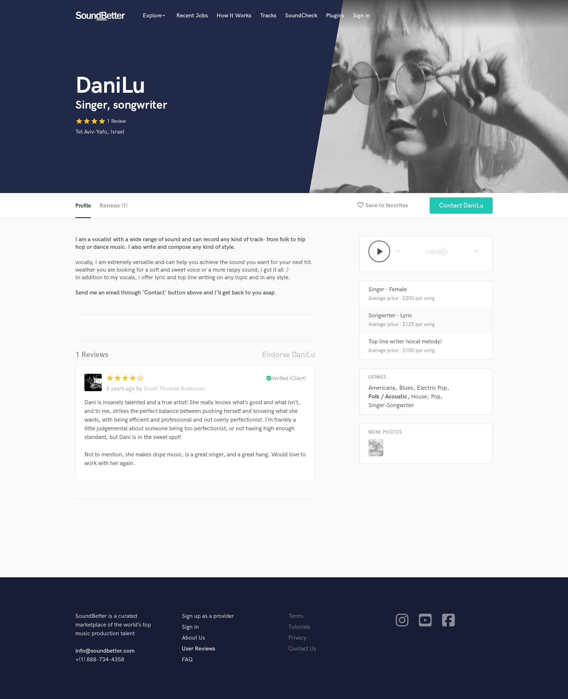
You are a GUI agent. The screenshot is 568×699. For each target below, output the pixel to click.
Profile (83, 205)
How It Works (234, 15)
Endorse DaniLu (288, 354)
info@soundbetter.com (104, 651)
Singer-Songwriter (391, 405)
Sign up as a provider (208, 616)
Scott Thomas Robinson (174, 388)
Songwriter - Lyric (390, 315)
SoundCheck (301, 15)
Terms (296, 616)
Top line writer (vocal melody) (405, 341)
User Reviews (198, 648)
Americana (381, 388)
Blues (406, 388)
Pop (435, 396)
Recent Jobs (192, 15)
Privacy (297, 638)
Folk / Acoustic (387, 396)
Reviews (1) (114, 205)
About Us (193, 638)
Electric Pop (432, 388)
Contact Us (302, 648)
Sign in (361, 15)
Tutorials (299, 627)
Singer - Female (387, 289)
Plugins (335, 15)
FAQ (187, 659)
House (419, 396)
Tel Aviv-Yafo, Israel (99, 132)
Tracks (268, 15)
